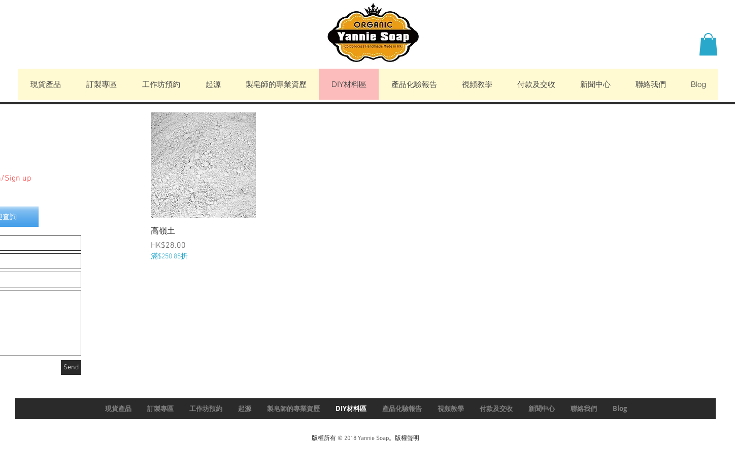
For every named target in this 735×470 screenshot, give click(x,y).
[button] (708, 44)
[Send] (71, 367)
